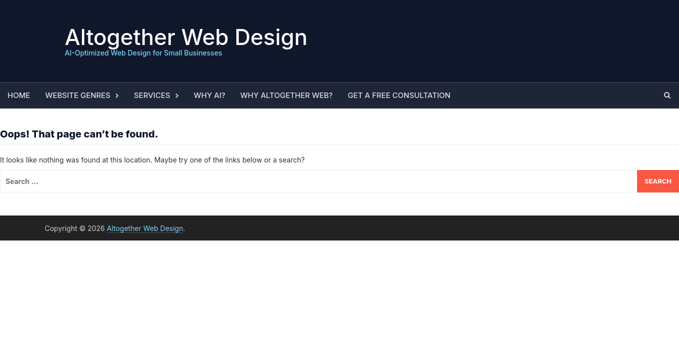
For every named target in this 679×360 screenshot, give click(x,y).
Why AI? (209, 95)
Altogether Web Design (186, 37)
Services (152, 95)
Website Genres (77, 95)
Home (18, 95)
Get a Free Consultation (399, 95)
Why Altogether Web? (286, 95)
